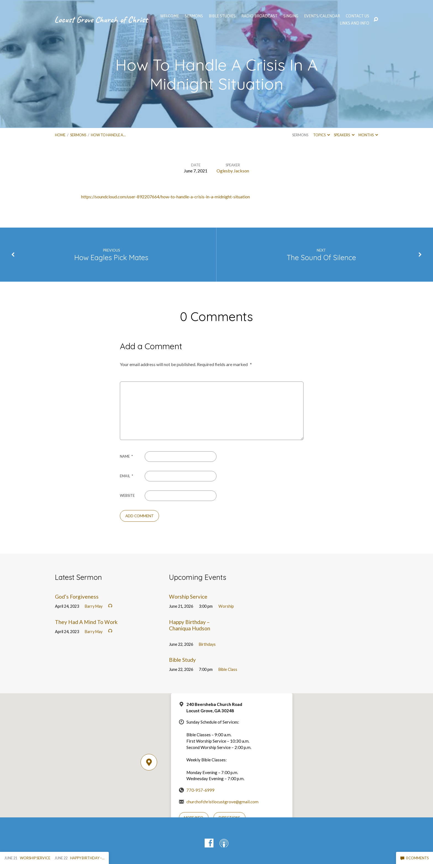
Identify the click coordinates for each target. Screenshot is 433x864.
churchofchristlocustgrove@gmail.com (222, 801)
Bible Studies (222, 16)
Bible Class (227, 669)
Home (60, 135)
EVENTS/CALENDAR (322, 16)
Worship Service (188, 596)
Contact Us (357, 16)
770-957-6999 (200, 790)
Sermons (78, 135)
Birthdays (207, 644)
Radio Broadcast (259, 16)
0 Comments (414, 858)
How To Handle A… (108, 135)
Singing (290, 16)
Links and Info (354, 23)
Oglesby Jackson (232, 170)
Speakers (344, 135)
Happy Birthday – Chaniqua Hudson (189, 625)
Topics (321, 135)
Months (368, 135)
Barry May (93, 606)
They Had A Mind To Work (86, 622)
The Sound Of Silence (321, 257)
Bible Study (182, 660)
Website (127, 495)
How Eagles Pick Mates (111, 257)
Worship (226, 606)
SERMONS (194, 16)
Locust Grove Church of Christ (101, 19)
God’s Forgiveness (77, 596)
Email (126, 476)
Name (126, 456)
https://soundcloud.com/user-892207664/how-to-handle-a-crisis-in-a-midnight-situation (165, 196)
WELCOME (169, 16)
